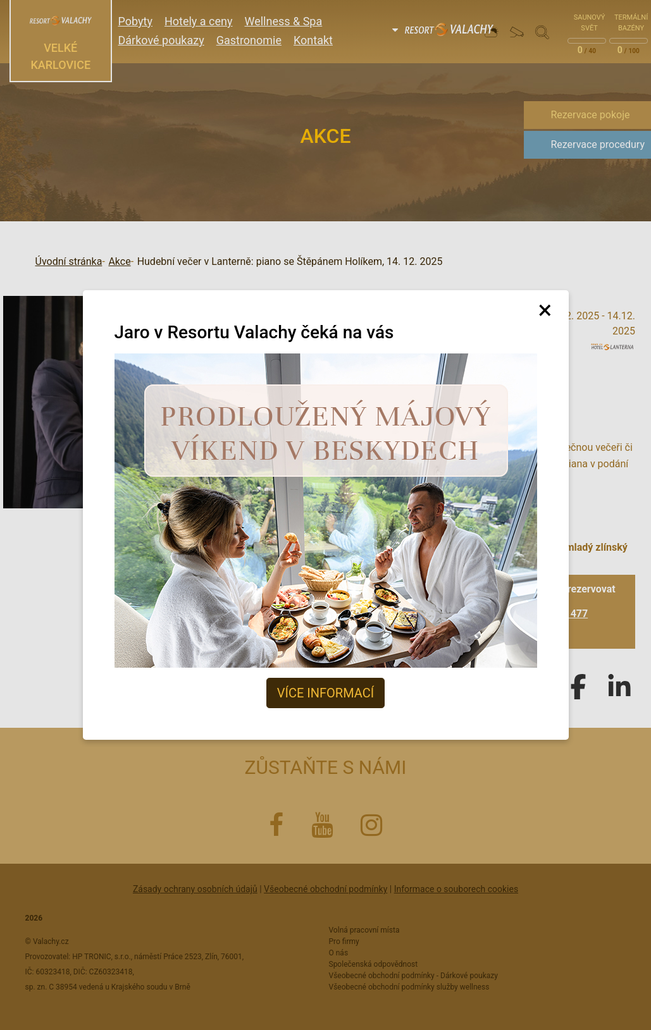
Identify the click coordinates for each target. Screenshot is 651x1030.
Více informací (325, 693)
